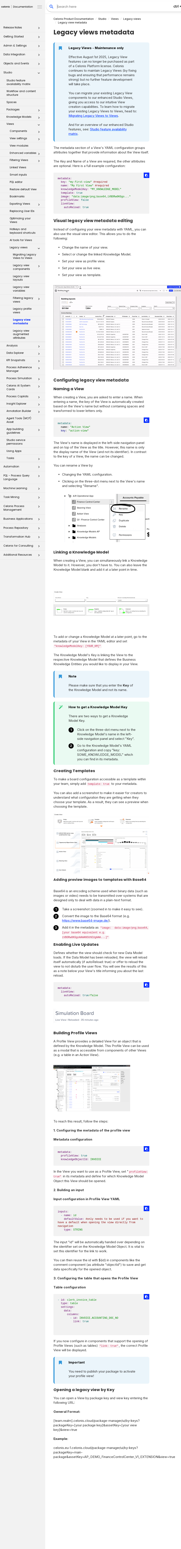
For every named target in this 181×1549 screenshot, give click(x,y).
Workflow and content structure (21, 93)
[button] (38, 28)
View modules (19, 145)
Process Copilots (24, 397)
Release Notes (22, 28)
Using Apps (14, 451)
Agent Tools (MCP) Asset (18, 420)
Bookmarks (17, 196)
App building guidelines (24, 430)
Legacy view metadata (21, 321)
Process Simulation (24, 379)
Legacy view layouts (21, 278)
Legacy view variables (21, 288)
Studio (22, 73)
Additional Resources (22, 556)
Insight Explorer (24, 404)
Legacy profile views (22, 310)
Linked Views (18, 167)
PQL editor (16, 182)
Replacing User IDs (22, 211)
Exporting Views (26, 204)
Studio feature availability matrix (18, 82)
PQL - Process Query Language (22, 477)
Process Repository (22, 529)
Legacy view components (27, 267)
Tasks (24, 459)
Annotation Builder (24, 412)
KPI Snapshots (24, 361)
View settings (26, 139)
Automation (22, 467)
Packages (24, 110)
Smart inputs (18, 174)
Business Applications (22, 520)
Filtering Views (26, 161)
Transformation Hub (22, 538)
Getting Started (22, 37)
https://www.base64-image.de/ (85, 920)
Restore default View (23, 189)
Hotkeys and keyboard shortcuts (23, 231)
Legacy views (26, 248)
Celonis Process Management (22, 508)
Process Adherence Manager (24, 369)
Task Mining (22, 498)
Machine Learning (22, 489)
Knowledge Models (24, 118)
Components (26, 132)
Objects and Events (22, 64)
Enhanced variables (26, 154)
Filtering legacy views (27, 299)
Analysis (24, 346)
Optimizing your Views (20, 220)
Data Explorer (24, 354)
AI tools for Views (21, 240)
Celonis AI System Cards (24, 387)
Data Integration (22, 55)
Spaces (11, 102)
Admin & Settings (22, 46)
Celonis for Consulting (22, 547)
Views (24, 125)
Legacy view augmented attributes (21, 334)
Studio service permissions (15, 441)
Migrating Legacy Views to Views (24, 256)
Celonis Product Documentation (73, 18)
